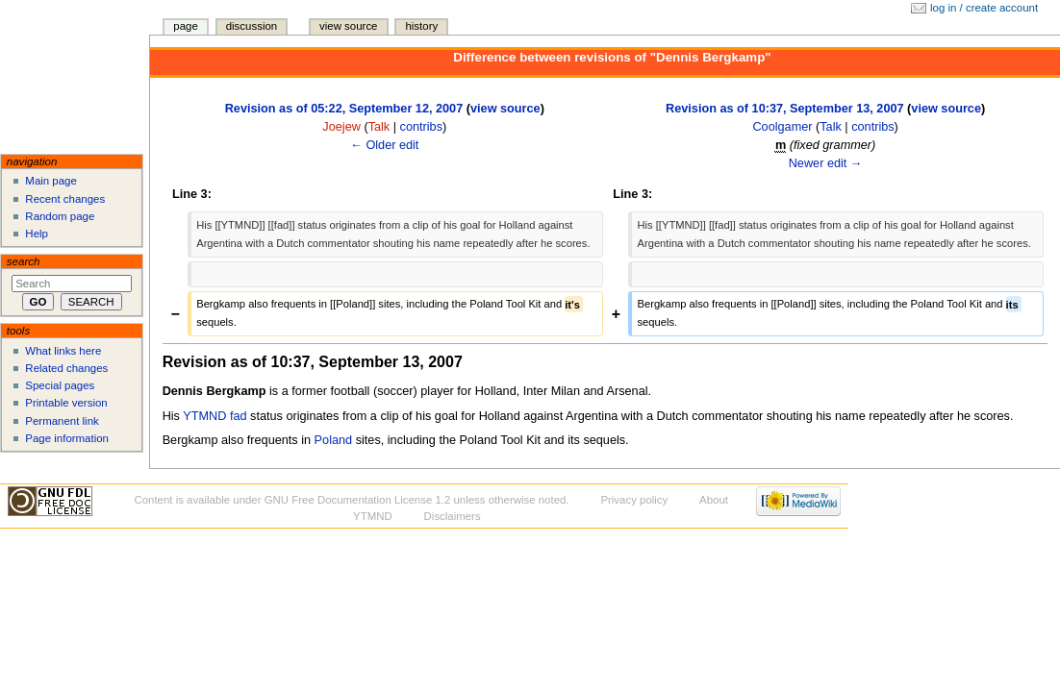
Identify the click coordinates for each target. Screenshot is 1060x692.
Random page (59, 216)
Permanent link (61, 421)
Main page (51, 180)
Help (36, 233)
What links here (63, 351)
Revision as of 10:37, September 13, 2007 (785, 108)
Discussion (251, 26)
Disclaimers (452, 516)
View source (348, 26)
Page (185, 26)
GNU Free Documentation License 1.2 (358, 500)
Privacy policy (634, 500)
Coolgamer (782, 127)
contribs (421, 127)
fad (238, 416)
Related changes (66, 368)
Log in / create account (984, 7)
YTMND (204, 416)
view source (505, 108)
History (421, 26)
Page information (67, 438)
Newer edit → (826, 163)
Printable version (66, 402)
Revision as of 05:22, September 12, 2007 (344, 108)
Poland (334, 440)
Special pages (59, 385)
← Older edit (384, 145)
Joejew (341, 127)
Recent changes (65, 199)
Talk (379, 127)
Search (23, 261)
